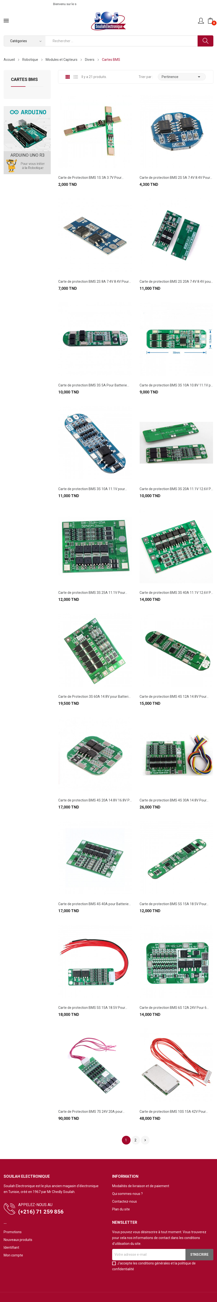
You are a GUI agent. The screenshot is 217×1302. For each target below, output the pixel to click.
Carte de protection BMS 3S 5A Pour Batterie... (93, 385)
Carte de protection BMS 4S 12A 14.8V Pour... (174, 696)
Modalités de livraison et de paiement (140, 1186)
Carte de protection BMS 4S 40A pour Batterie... (94, 904)
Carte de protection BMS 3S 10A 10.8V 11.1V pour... (176, 385)
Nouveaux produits (18, 1240)
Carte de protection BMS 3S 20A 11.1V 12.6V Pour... (176, 489)
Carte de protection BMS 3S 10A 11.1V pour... (92, 489)
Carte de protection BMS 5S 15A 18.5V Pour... (174, 904)
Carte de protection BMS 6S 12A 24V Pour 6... (174, 1008)
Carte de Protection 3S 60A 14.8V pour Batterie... (95, 696)
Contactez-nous (124, 1201)
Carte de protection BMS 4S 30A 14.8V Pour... (174, 800)
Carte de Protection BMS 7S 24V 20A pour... (91, 1112)
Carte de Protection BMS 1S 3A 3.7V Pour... (91, 178)
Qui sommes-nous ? (127, 1194)
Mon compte (13, 1255)
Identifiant (11, 1247)
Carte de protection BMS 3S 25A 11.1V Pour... (92, 593)
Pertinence (182, 77)
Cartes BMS (24, 79)
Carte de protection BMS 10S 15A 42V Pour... (174, 1112)
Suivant (145, 1140)
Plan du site (121, 1209)
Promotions (13, 1232)
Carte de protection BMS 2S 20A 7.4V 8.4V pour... (176, 281)
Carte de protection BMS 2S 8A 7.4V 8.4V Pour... (94, 281)
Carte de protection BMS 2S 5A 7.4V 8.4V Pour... (176, 178)
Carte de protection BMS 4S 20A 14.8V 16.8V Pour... (95, 800)
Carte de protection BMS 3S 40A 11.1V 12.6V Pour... (176, 593)
